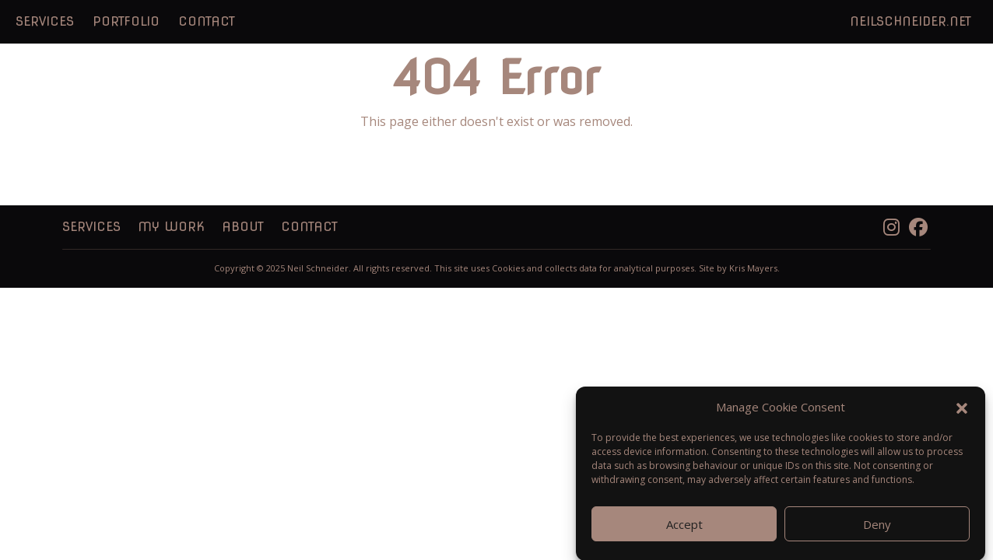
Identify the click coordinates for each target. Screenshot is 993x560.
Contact (206, 21)
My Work (171, 226)
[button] (962, 414)
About (243, 226)
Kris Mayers (753, 268)
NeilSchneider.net (910, 21)
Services (45, 21)
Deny (877, 531)
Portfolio (126, 21)
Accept (684, 531)
